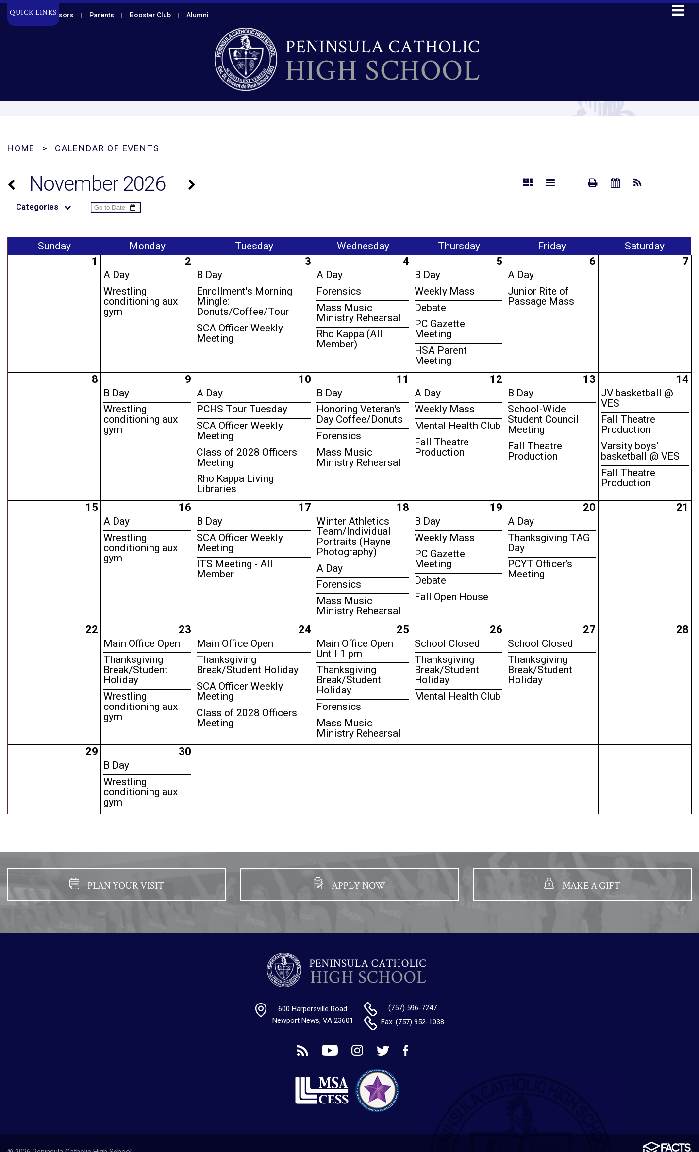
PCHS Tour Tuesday (242, 409)
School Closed (447, 643)
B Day (209, 274)
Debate (430, 307)
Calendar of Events (107, 148)
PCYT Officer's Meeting (540, 569)
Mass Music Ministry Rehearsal (358, 313)
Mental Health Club (457, 425)
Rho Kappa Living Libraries (235, 483)
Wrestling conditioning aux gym (140, 301)
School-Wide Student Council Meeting (543, 419)
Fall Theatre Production (442, 447)
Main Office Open (141, 643)
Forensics (338, 291)
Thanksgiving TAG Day (549, 543)
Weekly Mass (445, 291)
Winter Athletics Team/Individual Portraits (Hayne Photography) (353, 536)
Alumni (197, 15)
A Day (116, 274)
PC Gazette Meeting (440, 329)
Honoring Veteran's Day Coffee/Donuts (359, 414)
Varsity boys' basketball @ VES (640, 451)
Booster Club (150, 15)
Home (21, 148)
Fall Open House (451, 597)
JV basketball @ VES (637, 398)
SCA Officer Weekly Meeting (240, 333)
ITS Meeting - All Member (235, 569)
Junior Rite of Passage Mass (541, 296)
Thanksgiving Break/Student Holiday (135, 670)
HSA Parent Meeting (441, 355)
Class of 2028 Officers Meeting (247, 457)
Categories (46, 207)
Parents (101, 15)
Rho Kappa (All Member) (349, 339)
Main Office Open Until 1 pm (354, 648)
